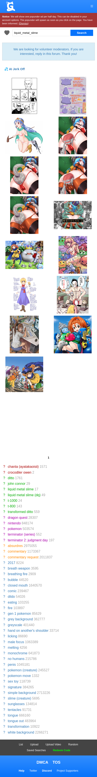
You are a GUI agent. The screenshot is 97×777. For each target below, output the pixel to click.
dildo (11, 596)
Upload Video (53, 744)
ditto (11, 478)
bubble (13, 580)
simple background (22, 693)
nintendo (14, 523)
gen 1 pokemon (19, 613)
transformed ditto (20, 512)
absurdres (15, 546)
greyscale (15, 625)
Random (73, 744)
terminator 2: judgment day (28, 540)
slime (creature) (19, 698)
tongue (13, 715)
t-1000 (12, 500)
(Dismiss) (24, 23)
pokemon (15, 529)
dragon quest (17, 517)
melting (13, 647)
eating (12, 602)
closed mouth (18, 585)
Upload (34, 744)
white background (21, 732)
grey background (20, 619)
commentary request (23, 557)
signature (15, 687)
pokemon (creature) (22, 670)
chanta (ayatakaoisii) (23, 466)
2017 (11, 563)
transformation (18, 726)
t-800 (12, 506)
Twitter (33, 770)
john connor (16, 483)
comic (12, 591)
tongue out (16, 721)
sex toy (13, 681)
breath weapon (19, 568)
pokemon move (19, 676)
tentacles (14, 710)
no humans (16, 659)
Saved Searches (36, 750)
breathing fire (17, 574)
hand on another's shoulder (28, 630)
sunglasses (16, 704)
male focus (16, 642)
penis (12, 664)
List (21, 744)
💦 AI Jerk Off (14, 69)
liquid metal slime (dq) (24, 495)
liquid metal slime (21, 489)
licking (12, 636)
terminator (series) (21, 534)
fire (10, 608)
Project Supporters (67, 770)
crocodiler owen (19, 472)
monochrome (17, 653)
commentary (17, 551)
